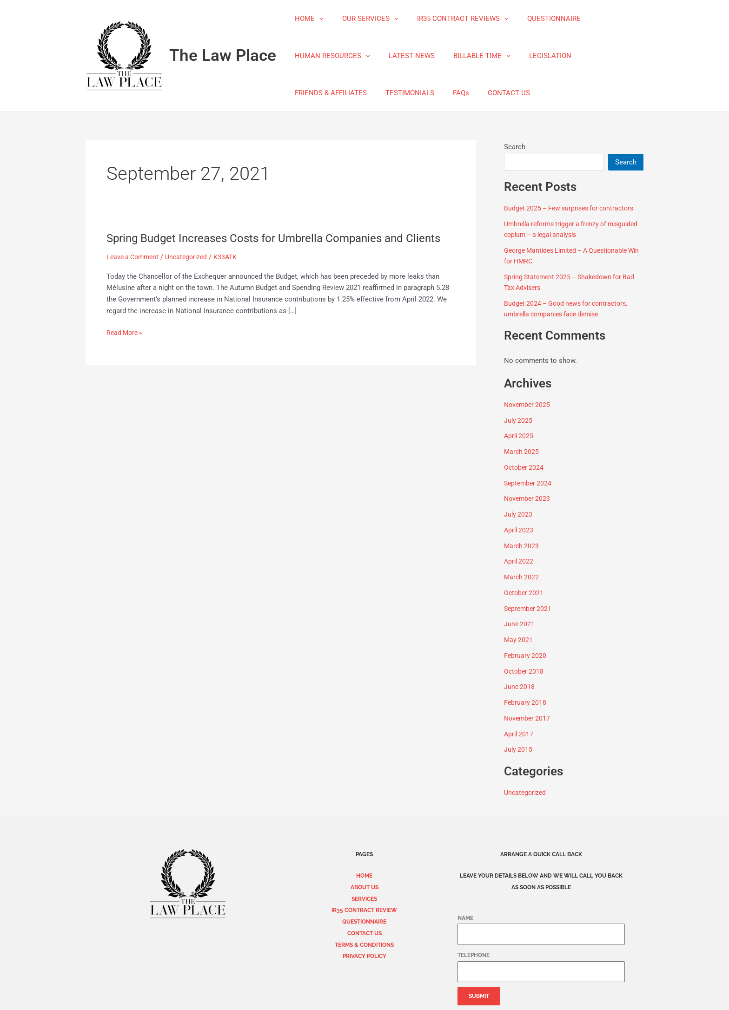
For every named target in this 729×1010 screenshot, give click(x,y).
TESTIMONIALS (402, 93)
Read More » (125, 348)
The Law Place (222, 55)
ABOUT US (364, 887)
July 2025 (518, 420)
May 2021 (519, 640)
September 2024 (529, 483)
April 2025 (519, 436)
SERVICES (364, 899)
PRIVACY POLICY (364, 956)
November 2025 (528, 404)
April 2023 (519, 530)
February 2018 (525, 702)
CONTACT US (492, 93)
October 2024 (524, 467)
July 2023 (518, 514)
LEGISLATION (534, 56)
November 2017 (528, 718)
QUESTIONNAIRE (537, 18)
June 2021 (520, 624)
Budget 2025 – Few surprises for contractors (573, 208)
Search (514, 147)
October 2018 (524, 671)
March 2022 (522, 577)
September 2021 (529, 608)
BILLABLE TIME (470, 55)
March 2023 (522, 546)
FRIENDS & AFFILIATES (328, 93)
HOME (306, 18)
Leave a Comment (134, 273)
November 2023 (528, 498)
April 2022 (519, 561)
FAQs (449, 93)
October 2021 (524, 593)
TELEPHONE (473, 955)
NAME (465, 918)
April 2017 (519, 734)
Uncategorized (191, 273)
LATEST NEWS (405, 56)
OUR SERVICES (363, 18)
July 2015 (518, 749)
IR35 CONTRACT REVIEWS (451, 18)
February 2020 (525, 655)
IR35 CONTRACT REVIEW (364, 910)
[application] (316, 18)
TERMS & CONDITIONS (364, 945)
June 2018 (520, 686)
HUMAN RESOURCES (330, 55)
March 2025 (522, 451)
